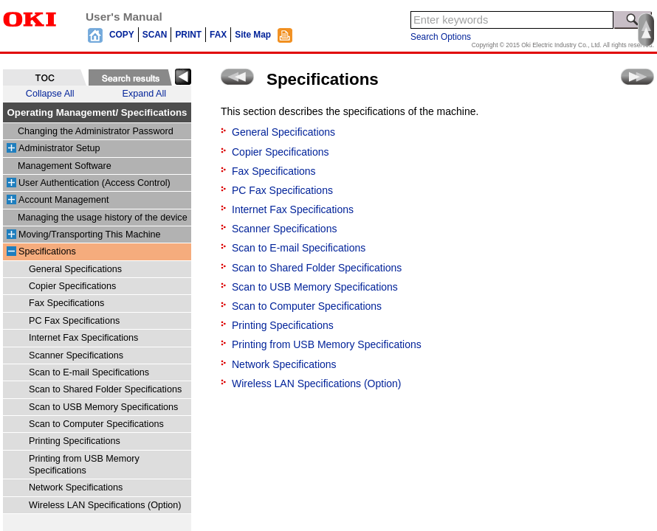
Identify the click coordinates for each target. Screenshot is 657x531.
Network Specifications (76, 487)
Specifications (47, 251)
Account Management (63, 200)
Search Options (440, 37)
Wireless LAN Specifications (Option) (105, 505)
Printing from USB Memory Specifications (327, 344)
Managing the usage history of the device (103, 217)
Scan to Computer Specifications (96, 424)
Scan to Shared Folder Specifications (105, 389)
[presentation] (44, 77)
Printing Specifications (74, 441)
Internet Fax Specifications (83, 338)
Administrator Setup (59, 148)
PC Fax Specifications (74, 321)
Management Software (64, 166)
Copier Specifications (72, 286)
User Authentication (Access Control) (94, 183)
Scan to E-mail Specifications (89, 372)
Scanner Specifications (76, 355)
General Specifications (75, 269)
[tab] (44, 77)
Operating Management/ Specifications (97, 112)
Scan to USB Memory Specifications (103, 407)
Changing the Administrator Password (95, 131)
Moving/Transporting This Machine (89, 234)
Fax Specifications (66, 303)
